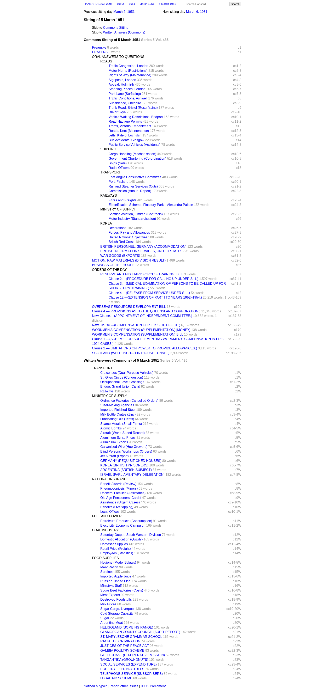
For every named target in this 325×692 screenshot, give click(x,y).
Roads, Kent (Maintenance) (129, 131)
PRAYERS (100, 52)
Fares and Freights (122, 200)
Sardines (106, 572)
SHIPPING (108, 149)
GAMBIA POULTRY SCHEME (122, 650)
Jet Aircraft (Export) (114, 456)
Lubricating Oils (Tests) (117, 419)
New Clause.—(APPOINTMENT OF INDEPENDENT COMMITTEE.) (142, 316)
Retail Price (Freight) (115, 548)
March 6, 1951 (196, 11)
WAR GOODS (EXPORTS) (120, 255)
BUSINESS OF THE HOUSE (113, 265)
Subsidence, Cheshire (125, 103)
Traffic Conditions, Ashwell (128, 98)
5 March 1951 (167, 3)
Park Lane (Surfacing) (125, 94)
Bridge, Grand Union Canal (120, 386)
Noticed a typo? (95, 686)
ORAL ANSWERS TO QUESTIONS (118, 57)
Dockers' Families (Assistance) (123, 493)
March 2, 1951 (124, 11)
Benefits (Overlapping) (116, 507)
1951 (132, 3)
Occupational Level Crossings (122, 382)
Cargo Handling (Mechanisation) (132, 154)
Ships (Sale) (118, 163)
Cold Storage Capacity (116, 613)
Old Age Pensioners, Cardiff (120, 498)
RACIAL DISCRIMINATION (120, 641)
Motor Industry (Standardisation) (132, 218)
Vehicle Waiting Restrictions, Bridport (136, 117)
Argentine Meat (111, 622)
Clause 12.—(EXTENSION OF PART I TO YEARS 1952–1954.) (155, 297)
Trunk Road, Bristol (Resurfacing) (133, 107)
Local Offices (109, 511)
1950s (121, 3)
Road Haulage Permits (125, 121)
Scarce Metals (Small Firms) (121, 423)
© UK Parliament (153, 686)
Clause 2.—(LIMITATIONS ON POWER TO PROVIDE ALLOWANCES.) (144, 348)
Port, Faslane (118, 181)
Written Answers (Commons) (124, 32)
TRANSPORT (110, 172)
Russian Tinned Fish (115, 581)
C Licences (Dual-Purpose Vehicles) (126, 372)
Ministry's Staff (111, 585)
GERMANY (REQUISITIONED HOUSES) (130, 461)
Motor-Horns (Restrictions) (128, 70)
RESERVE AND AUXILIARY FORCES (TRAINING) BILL (141, 274)
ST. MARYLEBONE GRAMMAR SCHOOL (131, 636)
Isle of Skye (117, 112)
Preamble (99, 47)
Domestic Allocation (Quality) (121, 539)
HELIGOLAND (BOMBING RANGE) (126, 627)
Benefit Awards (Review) (118, 484)
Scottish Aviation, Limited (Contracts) (136, 214)
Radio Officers (119, 168)
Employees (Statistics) (116, 553)
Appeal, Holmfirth (121, 84)
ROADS (106, 61)
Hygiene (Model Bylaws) (118, 562)
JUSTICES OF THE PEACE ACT (124, 646)
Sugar (104, 618)
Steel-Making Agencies (117, 405)
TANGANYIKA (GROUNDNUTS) (124, 659)
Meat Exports (110, 595)
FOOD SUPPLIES (105, 558)
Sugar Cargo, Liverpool (117, 609)
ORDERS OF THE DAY (109, 269)
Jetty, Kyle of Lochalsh (125, 135)
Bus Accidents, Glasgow (126, 140)
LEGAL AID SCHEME (116, 678)
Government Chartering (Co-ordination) (137, 158)
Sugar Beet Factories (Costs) (121, 590)
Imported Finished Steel (117, 409)
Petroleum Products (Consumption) (126, 521)
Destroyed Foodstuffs (116, 599)
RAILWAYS (108, 195)
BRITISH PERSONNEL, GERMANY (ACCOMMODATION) (143, 246)
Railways (107, 391)
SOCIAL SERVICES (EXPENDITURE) (128, 664)
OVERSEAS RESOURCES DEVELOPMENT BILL (129, 306)
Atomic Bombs (111, 428)
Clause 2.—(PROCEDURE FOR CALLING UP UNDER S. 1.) (153, 279)
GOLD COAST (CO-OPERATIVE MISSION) (132, 655)
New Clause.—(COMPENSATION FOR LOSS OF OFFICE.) (136, 325)
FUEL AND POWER (107, 516)
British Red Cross (121, 242)
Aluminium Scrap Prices (118, 437)
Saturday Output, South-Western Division (130, 535)
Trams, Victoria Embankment (130, 126)
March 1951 (147, 3)
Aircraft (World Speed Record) (122, 433)
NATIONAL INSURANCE (110, 479)
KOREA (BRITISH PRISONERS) (124, 465)
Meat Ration (109, 567)
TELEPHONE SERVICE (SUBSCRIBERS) (131, 673)
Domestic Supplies (114, 544)
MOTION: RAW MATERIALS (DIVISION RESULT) (129, 260)
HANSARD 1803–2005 (98, 3)
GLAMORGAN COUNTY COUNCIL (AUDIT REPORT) (140, 632)
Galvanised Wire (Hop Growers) (123, 446)
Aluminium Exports (114, 442)
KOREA (106, 223)
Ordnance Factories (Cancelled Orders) (129, 400)
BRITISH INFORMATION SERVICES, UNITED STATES (141, 251)
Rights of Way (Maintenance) (130, 75)
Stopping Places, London (127, 89)
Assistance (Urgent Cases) (120, 502)
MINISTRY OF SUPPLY (117, 209)
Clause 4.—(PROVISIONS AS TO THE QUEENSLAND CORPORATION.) (146, 311)
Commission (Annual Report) (130, 191)
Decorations (117, 228)
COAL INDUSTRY (105, 530)
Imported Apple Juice (115, 576)
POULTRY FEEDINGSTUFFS (122, 669)
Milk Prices (108, 604)
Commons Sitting (115, 27)
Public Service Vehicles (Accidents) (134, 144)
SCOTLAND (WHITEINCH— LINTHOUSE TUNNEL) (130, 353)
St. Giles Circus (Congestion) (121, 377)
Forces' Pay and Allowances (129, 232)
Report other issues (123, 686)
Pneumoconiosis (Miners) (119, 488)
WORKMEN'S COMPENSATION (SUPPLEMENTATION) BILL (137, 334)
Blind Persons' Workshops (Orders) (126, 451)
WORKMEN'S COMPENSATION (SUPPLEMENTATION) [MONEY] (141, 330)
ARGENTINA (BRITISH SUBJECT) (126, 470)
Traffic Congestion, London (128, 66)
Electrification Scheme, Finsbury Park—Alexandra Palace (151, 205)
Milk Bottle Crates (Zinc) (118, 414)
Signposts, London (122, 80)
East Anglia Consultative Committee (135, 177)
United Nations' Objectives (128, 237)
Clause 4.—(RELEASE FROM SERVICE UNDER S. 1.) (149, 293)
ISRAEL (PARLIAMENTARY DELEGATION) (132, 474)
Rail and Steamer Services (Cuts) (133, 186)
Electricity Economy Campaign (122, 525)
